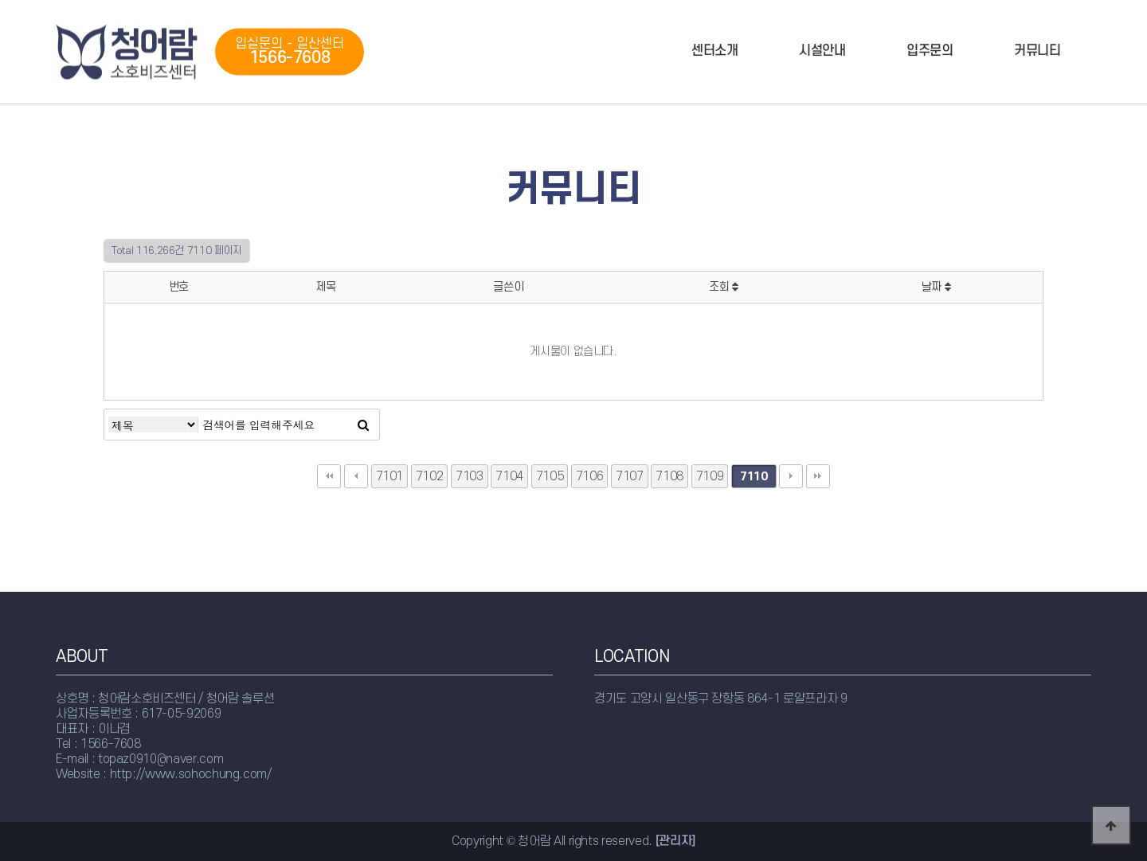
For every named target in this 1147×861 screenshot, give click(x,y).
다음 (791, 476)
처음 (329, 476)
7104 (509, 476)
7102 (430, 476)
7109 (710, 476)
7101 (390, 476)
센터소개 (714, 51)
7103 (469, 476)
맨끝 (818, 476)
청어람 (127, 52)
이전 (356, 476)
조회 (723, 287)
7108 (669, 476)
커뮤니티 (1037, 51)
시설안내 (822, 51)
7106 (590, 476)
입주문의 (929, 51)
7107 (630, 476)
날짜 (936, 287)
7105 (550, 476)
